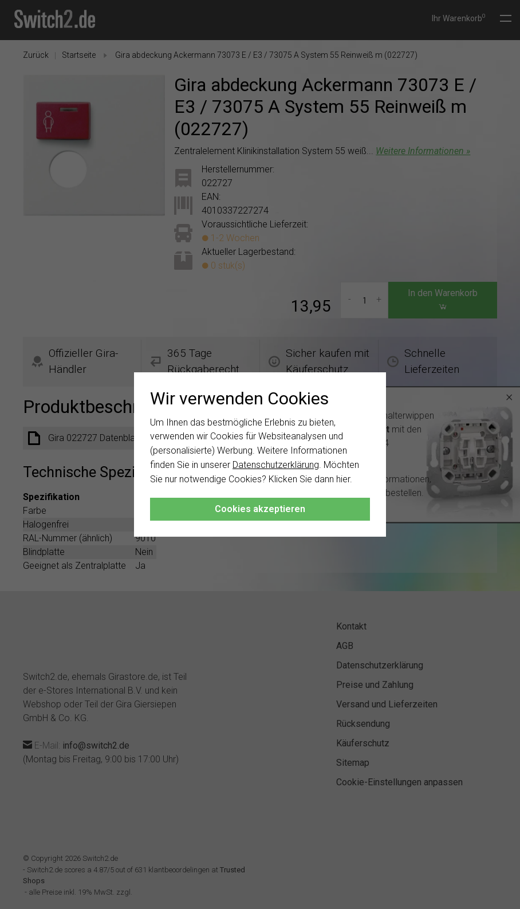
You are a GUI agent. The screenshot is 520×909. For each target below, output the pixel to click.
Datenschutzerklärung (276, 464)
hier (343, 479)
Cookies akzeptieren (260, 508)
